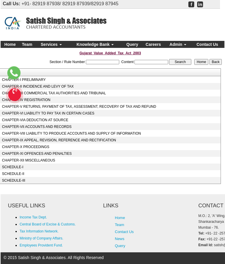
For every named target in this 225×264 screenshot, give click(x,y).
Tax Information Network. (39, 231)
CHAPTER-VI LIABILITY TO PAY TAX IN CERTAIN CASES (48, 113)
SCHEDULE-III (13, 180)
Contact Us (207, 44)
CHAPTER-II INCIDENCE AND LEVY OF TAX (38, 86)
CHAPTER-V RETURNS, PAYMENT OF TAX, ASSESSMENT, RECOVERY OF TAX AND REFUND (79, 107)
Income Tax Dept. (33, 217)
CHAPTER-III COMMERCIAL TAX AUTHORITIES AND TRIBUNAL (54, 93)
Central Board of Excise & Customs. (48, 224)
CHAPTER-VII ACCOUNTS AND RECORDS (36, 127)
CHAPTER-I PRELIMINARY (24, 80)
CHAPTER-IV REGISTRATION (26, 100)
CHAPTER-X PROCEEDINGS (25, 147)
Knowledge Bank (95, 44)
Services (51, 44)
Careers (153, 44)
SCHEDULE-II (13, 174)
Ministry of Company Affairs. (41, 238)
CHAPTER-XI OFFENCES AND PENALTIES (37, 154)
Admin (178, 44)
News (120, 239)
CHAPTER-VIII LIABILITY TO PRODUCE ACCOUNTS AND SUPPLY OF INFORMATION (71, 133)
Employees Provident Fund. (41, 245)
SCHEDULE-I (12, 167)
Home (10, 44)
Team (27, 44)
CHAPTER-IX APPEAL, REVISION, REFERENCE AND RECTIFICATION (59, 140)
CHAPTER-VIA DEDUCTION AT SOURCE (35, 120)
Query (132, 44)
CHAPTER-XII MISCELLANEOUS (28, 160)
